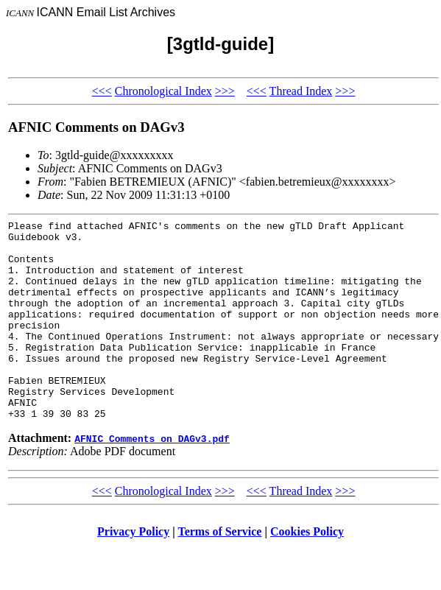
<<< (102, 91)
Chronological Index (163, 91)
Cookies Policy (307, 571)
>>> (225, 91)
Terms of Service (219, 571)
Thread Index (301, 91)
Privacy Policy (133, 571)
